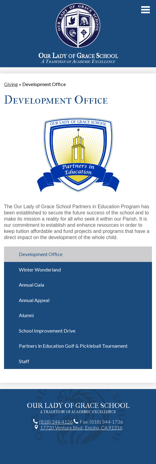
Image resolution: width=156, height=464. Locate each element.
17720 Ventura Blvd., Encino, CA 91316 (81, 427)
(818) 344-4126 (56, 422)
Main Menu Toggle (145, 9)
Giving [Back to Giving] (11, 84)
